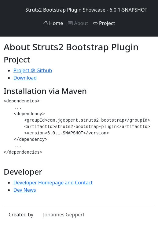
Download (25, 77)
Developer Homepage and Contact (53, 182)
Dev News (24, 190)
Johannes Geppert (59, 214)
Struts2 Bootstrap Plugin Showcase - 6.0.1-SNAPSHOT (79, 10)
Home (53, 23)
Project (104, 23)
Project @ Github (32, 70)
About (78, 23)
